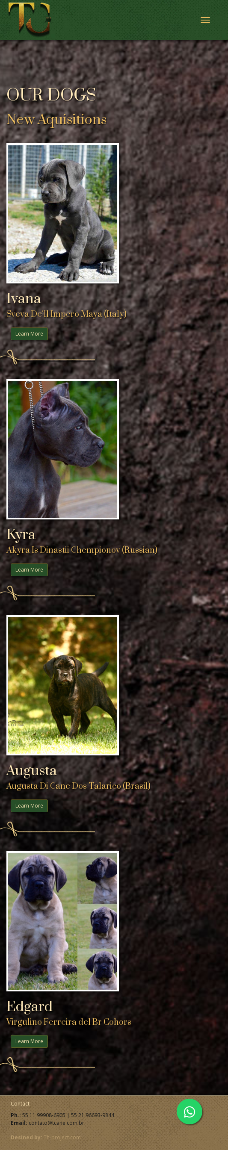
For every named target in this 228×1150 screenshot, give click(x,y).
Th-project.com (62, 1137)
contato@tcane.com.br (56, 1122)
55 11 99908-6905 (43, 1115)
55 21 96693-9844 (92, 1115)
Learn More (29, 333)
